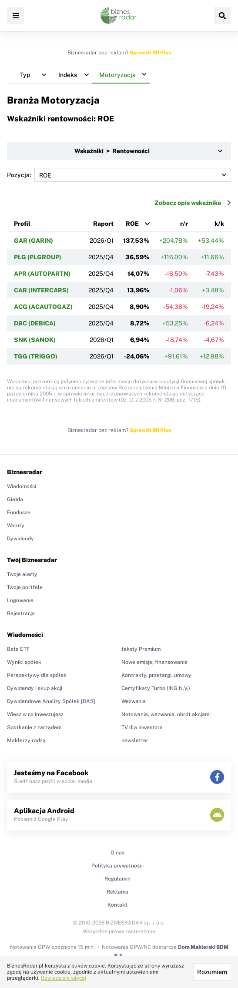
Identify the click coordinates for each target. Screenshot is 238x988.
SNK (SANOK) (35, 339)
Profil (22, 223)
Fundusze (18, 512)
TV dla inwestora (142, 727)
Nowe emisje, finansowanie (154, 662)
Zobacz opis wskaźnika (192, 202)
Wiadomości (21, 486)
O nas (117, 853)
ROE (132, 223)
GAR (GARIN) (33, 240)
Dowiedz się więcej (63, 978)
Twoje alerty (22, 574)
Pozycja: (119, 175)
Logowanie (20, 600)
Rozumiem (212, 971)
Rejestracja (21, 613)
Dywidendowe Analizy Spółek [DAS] (51, 701)
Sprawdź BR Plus (150, 53)
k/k (219, 223)
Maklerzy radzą (26, 740)
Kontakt (117, 905)
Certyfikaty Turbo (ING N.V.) (155, 688)
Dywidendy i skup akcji (34, 688)
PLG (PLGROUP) (37, 257)
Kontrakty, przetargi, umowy (156, 675)
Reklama (117, 892)
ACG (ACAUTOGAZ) (43, 306)
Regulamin (117, 879)
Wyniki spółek (24, 662)
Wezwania (133, 701)
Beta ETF (18, 649)
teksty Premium (141, 649)
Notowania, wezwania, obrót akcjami (166, 714)
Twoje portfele (25, 587)
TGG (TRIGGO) (35, 356)
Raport (103, 223)
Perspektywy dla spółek (37, 675)
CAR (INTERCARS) (41, 290)
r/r (184, 223)
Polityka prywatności (117, 866)
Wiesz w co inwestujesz (35, 714)
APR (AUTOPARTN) (42, 273)
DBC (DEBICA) (35, 323)
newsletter (134, 740)
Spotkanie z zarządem (34, 727)
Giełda (15, 499)
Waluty (15, 525)
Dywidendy (20, 539)
